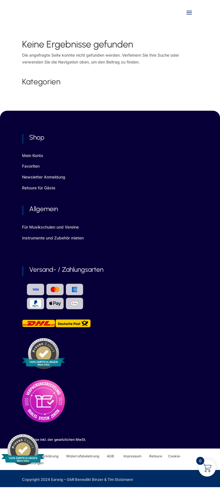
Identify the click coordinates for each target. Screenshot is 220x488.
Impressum (132, 456)
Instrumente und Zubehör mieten (53, 237)
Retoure (158, 456)
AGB (115, 456)
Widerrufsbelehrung (86, 456)
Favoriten (31, 166)
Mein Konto (32, 155)
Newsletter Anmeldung (43, 176)
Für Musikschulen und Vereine (50, 227)
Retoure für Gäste (38, 187)
